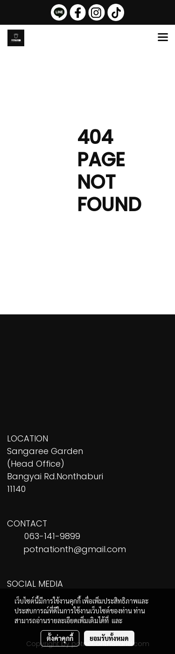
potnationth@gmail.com (74, 549)
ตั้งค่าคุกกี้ (60, 638)
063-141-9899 (52, 536)
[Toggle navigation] (163, 38)
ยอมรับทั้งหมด (109, 638)
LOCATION (27, 438)
